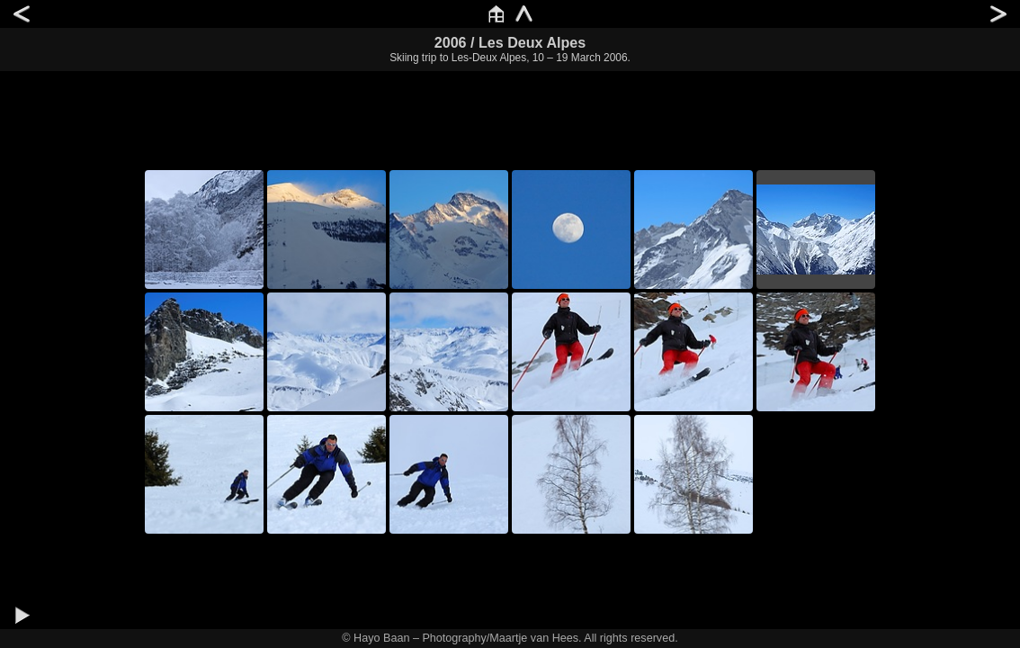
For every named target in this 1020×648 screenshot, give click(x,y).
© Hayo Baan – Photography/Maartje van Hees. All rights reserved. (509, 638)
